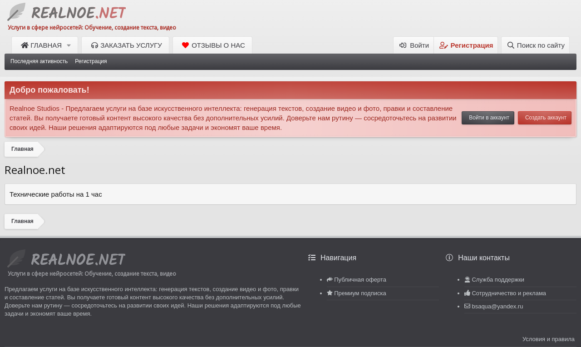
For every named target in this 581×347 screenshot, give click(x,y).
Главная (46, 45)
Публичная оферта (360, 279)
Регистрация (91, 61)
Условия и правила (548, 339)
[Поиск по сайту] (535, 45)
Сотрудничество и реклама (509, 293)
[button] (70, 45)
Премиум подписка (360, 293)
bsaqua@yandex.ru (497, 306)
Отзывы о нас (218, 45)
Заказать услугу (131, 45)
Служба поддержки (498, 279)
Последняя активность (39, 61)
